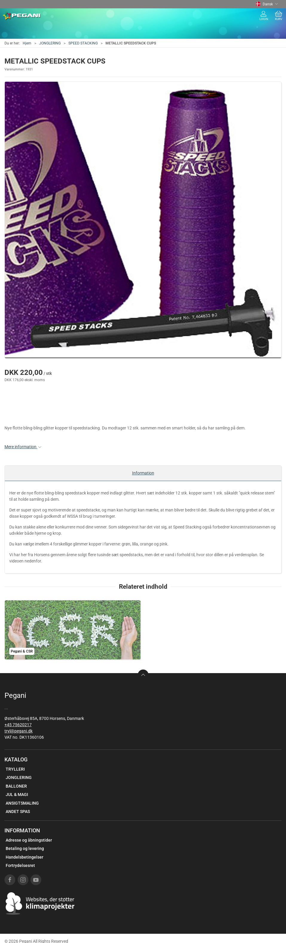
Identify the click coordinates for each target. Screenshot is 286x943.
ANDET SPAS (18, 811)
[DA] (22, 15)
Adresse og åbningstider (29, 840)
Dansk (267, 4)
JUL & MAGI (17, 794)
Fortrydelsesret (20, 865)
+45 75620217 (18, 724)
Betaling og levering (25, 848)
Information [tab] (143, 473)
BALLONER (16, 786)
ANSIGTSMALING (22, 803)
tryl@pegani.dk (18, 731)
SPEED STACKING (83, 43)
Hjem (27, 43)
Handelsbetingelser (24, 857)
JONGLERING (50, 43)
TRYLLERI (15, 769)
